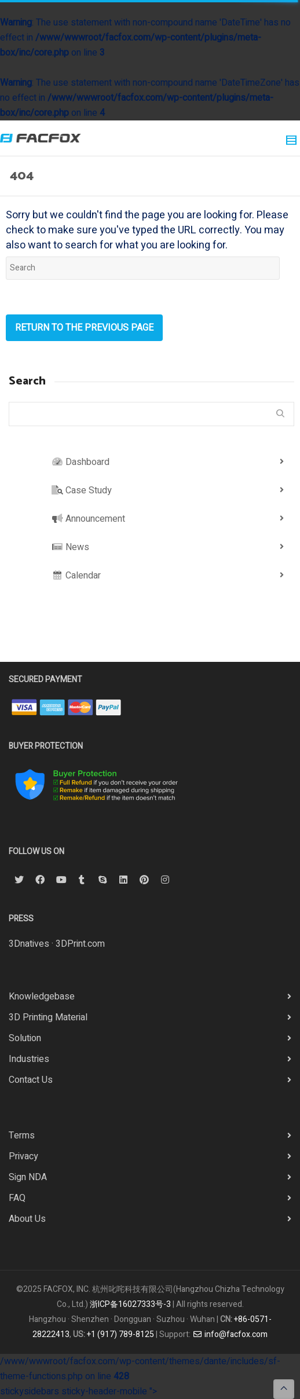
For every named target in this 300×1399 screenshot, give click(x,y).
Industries (29, 1059)
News (70, 547)
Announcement (88, 519)
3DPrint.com (80, 944)
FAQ (17, 1198)
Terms (22, 1135)
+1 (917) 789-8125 (120, 1334)
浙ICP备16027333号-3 (130, 1304)
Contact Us (31, 1080)
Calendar (76, 576)
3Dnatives (29, 944)
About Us (27, 1219)
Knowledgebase (42, 997)
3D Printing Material (48, 1017)
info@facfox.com (230, 1334)
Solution (25, 1038)
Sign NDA (28, 1177)
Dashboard (80, 462)
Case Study (82, 490)
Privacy (23, 1156)
